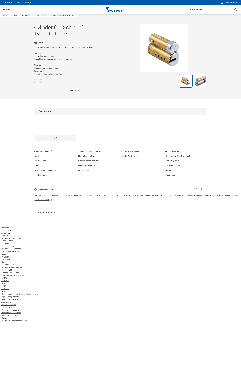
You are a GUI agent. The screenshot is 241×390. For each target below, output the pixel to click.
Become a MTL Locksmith (12, 310)
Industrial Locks (7, 246)
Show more (74, 91)
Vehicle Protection (8, 305)
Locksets (5, 243)
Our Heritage (6, 262)
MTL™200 (5, 291)
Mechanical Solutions (10, 273)
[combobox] (229, 8)
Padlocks (5, 235)
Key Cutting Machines (10, 251)
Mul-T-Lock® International (11, 267)
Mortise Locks (7, 241)
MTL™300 (5, 289)
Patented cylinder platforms (12, 275)
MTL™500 (5, 283)
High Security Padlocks (10, 297)
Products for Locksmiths (11, 313)
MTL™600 (5, 281)
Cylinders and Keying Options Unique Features (19, 294)
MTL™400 (5, 286)
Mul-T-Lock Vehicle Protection (13, 238)
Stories (4, 318)
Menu (8, 9)
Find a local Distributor (10, 270)
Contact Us (5, 257)
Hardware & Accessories (11, 249)
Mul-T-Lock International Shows (14, 321)
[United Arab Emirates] (229, 2)
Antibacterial (6, 302)
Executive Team (7, 265)
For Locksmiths (7, 307)
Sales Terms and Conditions (12, 315)
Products (5, 227)
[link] (8, 3)
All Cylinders (6, 233)
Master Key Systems (9, 299)
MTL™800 (5, 278)
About (3, 254)
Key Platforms (7, 230)
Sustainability (7, 259)
